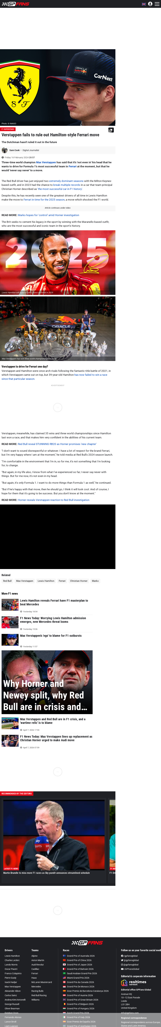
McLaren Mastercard (41, 982)
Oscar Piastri (11, 969)
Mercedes (36, 986)
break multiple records (66, 184)
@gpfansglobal (130, 960)
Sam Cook (14, 150)
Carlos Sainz (11, 995)
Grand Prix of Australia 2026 (79, 956)
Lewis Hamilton (46, 581)
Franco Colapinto (13, 973)
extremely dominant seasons (66, 181)
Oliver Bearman (12, 1008)
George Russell (12, 1004)
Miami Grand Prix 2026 (76, 978)
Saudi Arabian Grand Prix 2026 (80, 973)
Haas (34, 978)
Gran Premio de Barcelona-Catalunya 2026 (86, 991)
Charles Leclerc (12, 960)
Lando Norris (11, 964)
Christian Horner (78, 581)
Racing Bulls (37, 991)
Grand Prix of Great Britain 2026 (80, 999)
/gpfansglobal (129, 956)
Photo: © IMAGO (9, 123)
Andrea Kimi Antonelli (15, 999)
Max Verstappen (46, 162)
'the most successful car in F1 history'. (60, 189)
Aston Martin (37, 960)
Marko (95, 581)
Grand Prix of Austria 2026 (78, 995)
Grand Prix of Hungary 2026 (78, 1008)
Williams (35, 999)
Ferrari (73, 166)
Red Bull (7, 581)
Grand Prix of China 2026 (77, 960)
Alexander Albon (13, 991)
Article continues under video (57, 208)
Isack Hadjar (11, 982)
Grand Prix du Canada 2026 (78, 982)
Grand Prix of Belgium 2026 (78, 1004)
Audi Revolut (37, 964)
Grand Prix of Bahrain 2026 (78, 969)
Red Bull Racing (39, 995)
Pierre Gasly (10, 978)
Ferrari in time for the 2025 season (44, 199)
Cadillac (35, 969)
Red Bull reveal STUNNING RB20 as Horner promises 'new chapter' (57, 444)
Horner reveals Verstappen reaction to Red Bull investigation (53, 500)
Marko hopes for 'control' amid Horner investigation (48, 215)
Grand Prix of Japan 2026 (77, 964)
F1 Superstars (8, 129)
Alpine (34, 956)
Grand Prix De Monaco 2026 (78, 986)
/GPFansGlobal (130, 969)
